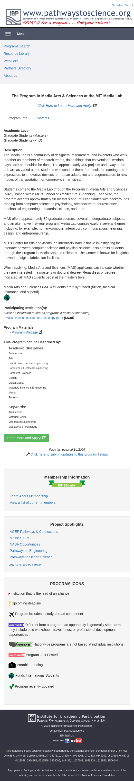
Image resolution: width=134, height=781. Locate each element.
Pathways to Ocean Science (31, 557)
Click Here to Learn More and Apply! (64, 106)
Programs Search (17, 46)
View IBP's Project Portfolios (25, 564)
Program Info (17, 118)
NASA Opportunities (25, 544)
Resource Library (17, 54)
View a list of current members (33, 502)
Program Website (25, 332)
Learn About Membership (29, 496)
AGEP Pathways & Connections (34, 532)
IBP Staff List (66, 735)
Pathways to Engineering (29, 551)
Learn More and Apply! (26, 438)
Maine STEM (19, 538)
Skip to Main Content (122, 5)
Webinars (11, 61)
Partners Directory (17, 68)
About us (10, 76)
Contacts (42, 118)
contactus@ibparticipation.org (67, 730)
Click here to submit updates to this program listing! (69, 454)
